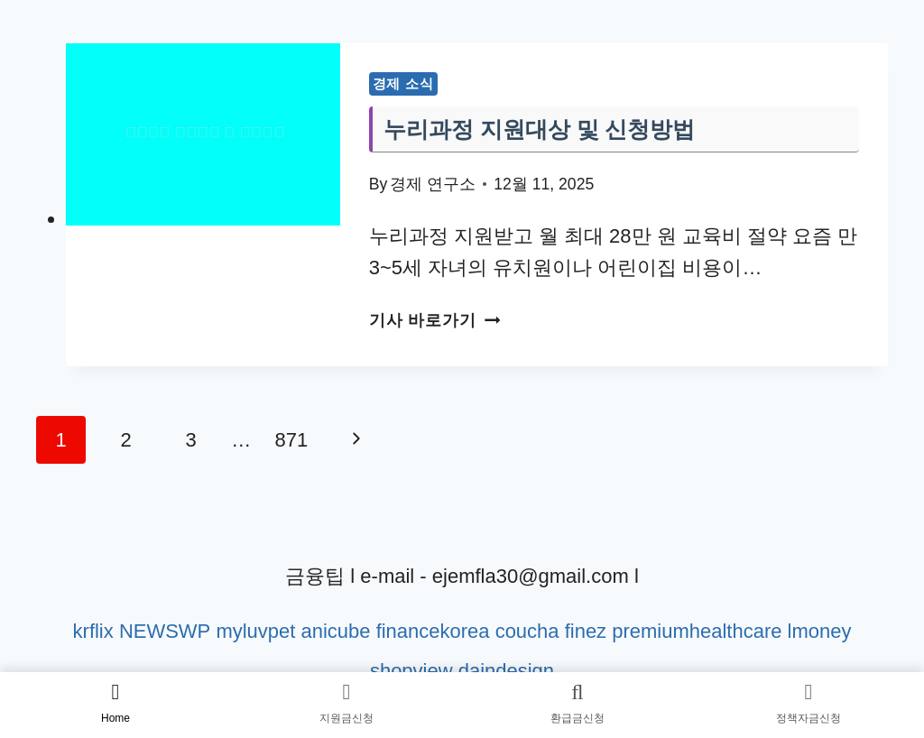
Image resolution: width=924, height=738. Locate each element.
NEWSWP (164, 631)
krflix (92, 631)
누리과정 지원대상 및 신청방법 (539, 129)
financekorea (432, 631)
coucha (526, 631)
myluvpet (255, 631)
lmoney (820, 631)
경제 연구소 (433, 184)
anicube (335, 631)
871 (292, 440)
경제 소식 (403, 83)
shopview (411, 671)
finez (585, 631)
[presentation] (203, 134)
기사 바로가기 (434, 320)
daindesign (506, 671)
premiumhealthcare (696, 631)
